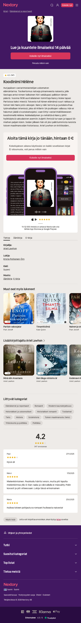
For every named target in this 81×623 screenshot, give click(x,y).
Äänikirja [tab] (17, 237)
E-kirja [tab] (29, 237)
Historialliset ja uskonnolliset (18, 411)
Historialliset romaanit (47, 411)
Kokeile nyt (67, 5)
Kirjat (5, 11)
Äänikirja (7, 278)
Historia (19, 417)
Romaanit (39, 406)
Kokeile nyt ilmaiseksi (40, 55)
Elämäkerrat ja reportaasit (21, 11)
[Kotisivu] (26, 5)
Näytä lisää (10, 519)
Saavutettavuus (10, 595)
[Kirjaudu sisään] (57, 5)
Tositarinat (67, 411)
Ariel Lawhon (10, 248)
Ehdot (38, 595)
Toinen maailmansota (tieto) (57, 417)
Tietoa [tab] (6, 237)
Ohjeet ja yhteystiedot (17, 533)
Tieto (8, 417)
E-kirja (16, 278)
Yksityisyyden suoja (26, 595)
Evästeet (46, 595)
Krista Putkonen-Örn (13, 259)
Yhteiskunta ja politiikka (16, 423)
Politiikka (36, 423)
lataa (59, 519)
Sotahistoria (33, 417)
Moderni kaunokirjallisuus (60, 406)
